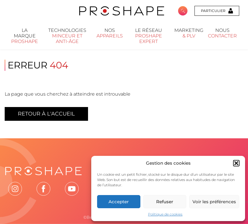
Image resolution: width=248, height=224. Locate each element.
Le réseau (149, 35)
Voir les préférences (214, 201)
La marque (24, 35)
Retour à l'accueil (46, 114)
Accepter (118, 201)
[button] (236, 163)
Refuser (164, 201)
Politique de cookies (165, 214)
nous (222, 33)
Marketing (188, 33)
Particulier (217, 10)
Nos (110, 33)
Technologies (67, 35)
